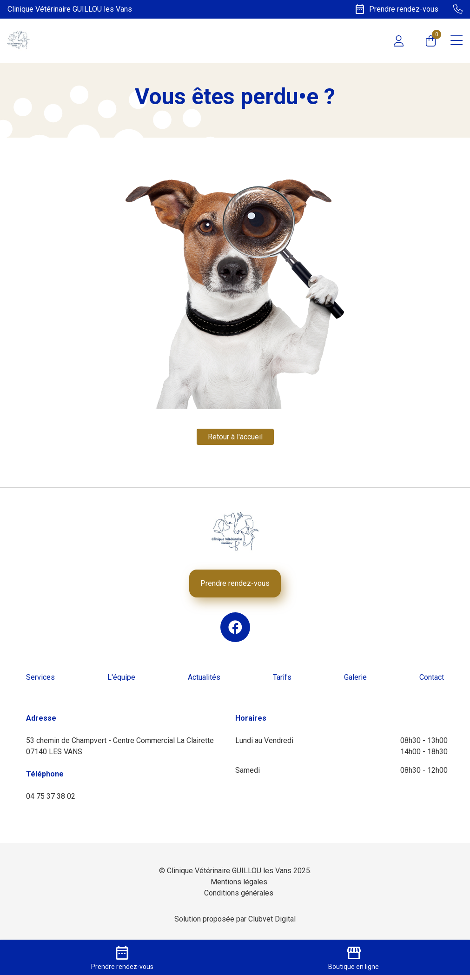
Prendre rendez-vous (235, 583)
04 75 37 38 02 (50, 796)
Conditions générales (238, 893)
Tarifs (282, 677)
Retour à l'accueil (235, 436)
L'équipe (121, 677)
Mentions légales (239, 881)
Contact (431, 677)
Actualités (204, 677)
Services (40, 677)
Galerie (355, 677)
